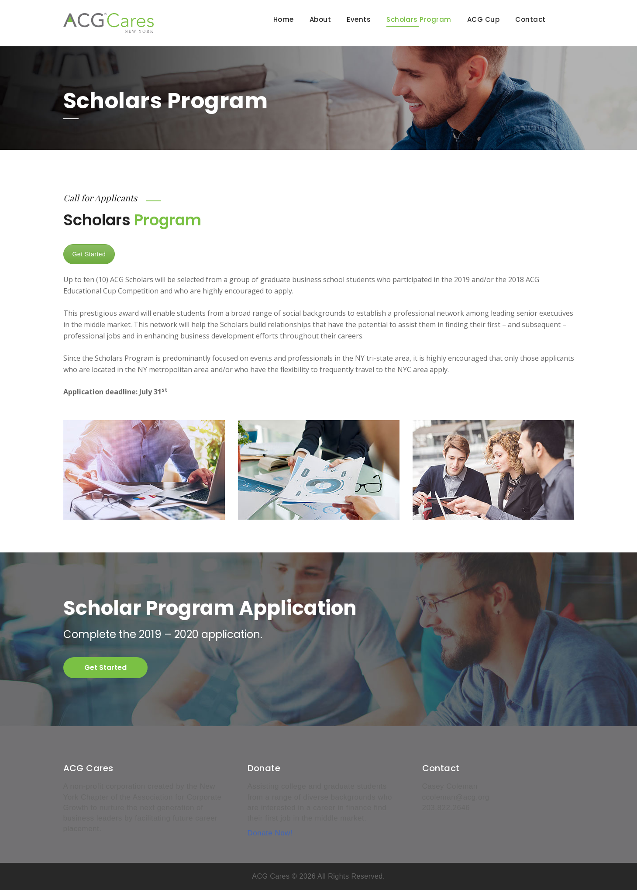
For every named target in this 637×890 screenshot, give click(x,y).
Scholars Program (418, 19)
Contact (530, 19)
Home (283, 19)
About (320, 19)
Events (359, 19)
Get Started (89, 254)
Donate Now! (270, 833)
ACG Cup (483, 19)
